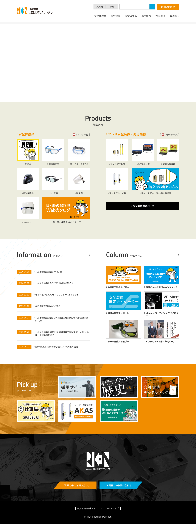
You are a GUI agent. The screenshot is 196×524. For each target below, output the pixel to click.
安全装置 (115, 15)
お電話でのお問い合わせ (118, 485)
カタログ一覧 (81, 134)
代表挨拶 (160, 15)
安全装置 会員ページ (143, 205)
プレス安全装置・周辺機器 (127, 134)
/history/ (119, 387)
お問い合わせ (168, 6)
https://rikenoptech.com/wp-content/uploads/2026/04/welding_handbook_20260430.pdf (119, 411)
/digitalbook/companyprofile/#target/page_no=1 (160, 387)
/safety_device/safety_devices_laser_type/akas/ (77, 411)
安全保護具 (100, 15)
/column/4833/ (36, 411)
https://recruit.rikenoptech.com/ (77, 387)
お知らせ (58, 256)
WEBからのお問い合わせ (77, 485)
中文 (112, 6)
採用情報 (146, 15)
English (99, 6)
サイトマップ (112, 508)
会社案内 (174, 15)
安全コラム (131, 15)
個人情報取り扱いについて (90, 508)
